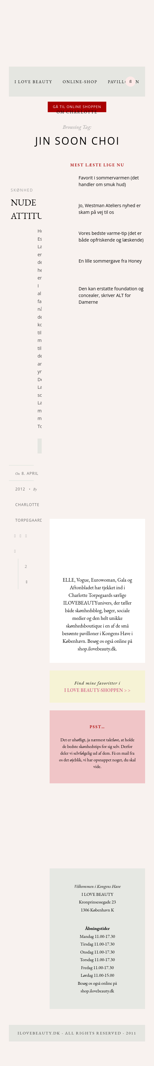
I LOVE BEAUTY (33, 81)
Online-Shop (80, 81)
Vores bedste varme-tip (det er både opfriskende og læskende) (111, 236)
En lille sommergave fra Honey (110, 261)
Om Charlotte (77, 112)
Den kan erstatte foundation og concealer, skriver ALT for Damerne (111, 295)
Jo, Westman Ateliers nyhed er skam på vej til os (110, 208)
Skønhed (22, 190)
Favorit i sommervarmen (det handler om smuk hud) (109, 181)
